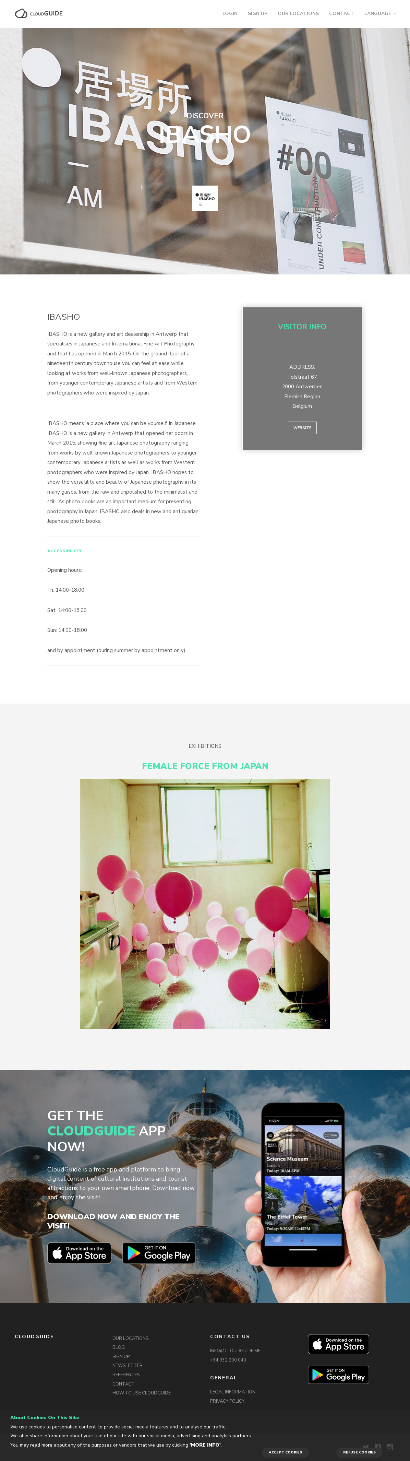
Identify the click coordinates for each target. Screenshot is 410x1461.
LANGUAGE (377, 13)
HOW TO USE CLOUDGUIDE (141, 1393)
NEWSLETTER (127, 1366)
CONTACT (341, 13)
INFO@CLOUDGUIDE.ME (235, 1351)
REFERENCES (126, 1375)
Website (302, 428)
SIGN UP (257, 13)
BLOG (118, 1347)
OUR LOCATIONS (298, 13)
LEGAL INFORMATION (232, 1392)
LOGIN (230, 13)
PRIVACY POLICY (227, 1401)
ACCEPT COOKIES (285, 1452)
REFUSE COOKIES (359, 1452)
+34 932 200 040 (228, 1360)
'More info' (205, 1445)
